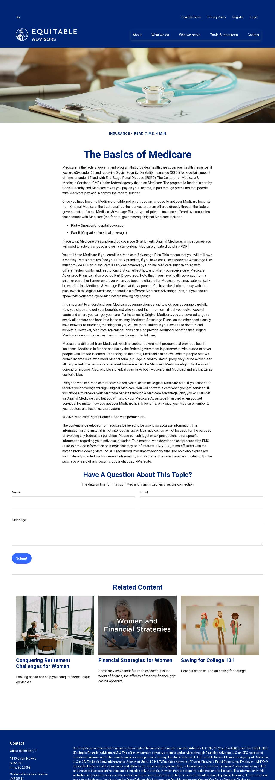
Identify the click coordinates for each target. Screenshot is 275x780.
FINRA (256, 735)
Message (19, 507)
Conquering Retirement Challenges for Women (43, 650)
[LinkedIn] (18, 4)
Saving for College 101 (207, 647)
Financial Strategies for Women (135, 647)
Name (16, 479)
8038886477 (27, 738)
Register (238, 4)
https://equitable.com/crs (90, 767)
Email (144, 479)
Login (254, 4)
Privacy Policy (217, 4)
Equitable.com (191, 4)
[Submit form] (22, 545)
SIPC (265, 735)
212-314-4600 (228, 735)
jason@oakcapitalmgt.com (28, 773)
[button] (137, 22)
